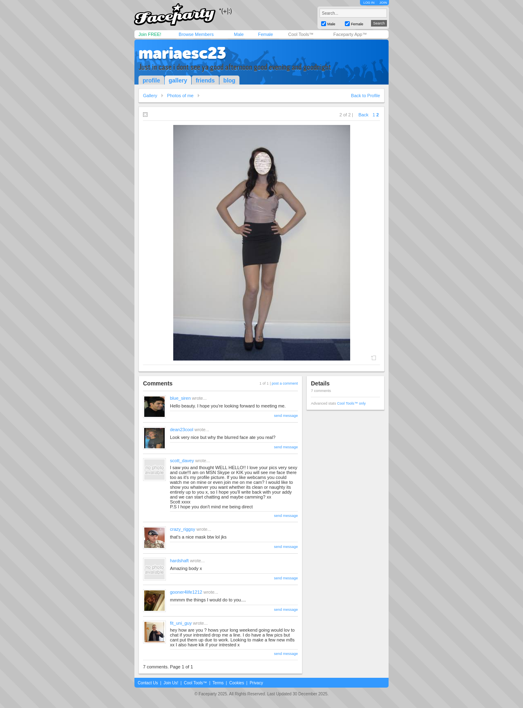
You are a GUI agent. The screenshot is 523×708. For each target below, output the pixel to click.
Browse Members (196, 34)
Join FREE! (150, 34)
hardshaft (179, 560)
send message (286, 416)
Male (239, 34)
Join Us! (170, 683)
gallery (178, 80)
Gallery (150, 95)
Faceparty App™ (350, 34)
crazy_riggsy (182, 529)
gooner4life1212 (186, 592)
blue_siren (180, 398)
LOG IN (368, 2)
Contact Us (148, 683)
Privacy (256, 683)
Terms (218, 683)
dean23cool (181, 429)
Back (363, 114)
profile (151, 80)
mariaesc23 (182, 53)
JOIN (383, 2)
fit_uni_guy (181, 623)
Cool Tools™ (300, 34)
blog (230, 80)
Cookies (236, 683)
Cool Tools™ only (351, 403)
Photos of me (180, 95)
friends (205, 80)
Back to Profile (365, 95)
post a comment (285, 383)
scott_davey (182, 460)
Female (265, 34)
